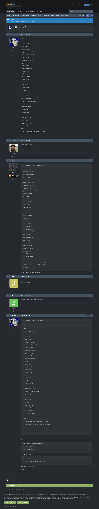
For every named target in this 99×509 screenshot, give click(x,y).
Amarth (13, 140)
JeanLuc (14, 276)
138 (13, 156)
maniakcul (16, 29)
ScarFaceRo (13, 160)
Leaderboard (30, 11)
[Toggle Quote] (23, 165)
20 (13, 50)
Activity (20, 11)
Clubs (40, 11)
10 (13, 292)
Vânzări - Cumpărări (31, 29)
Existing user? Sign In (78, 5)
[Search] (76, 11)
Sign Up (86, 4)
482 (13, 179)
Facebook (91, 15)
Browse (11, 11)
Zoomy (13, 295)
